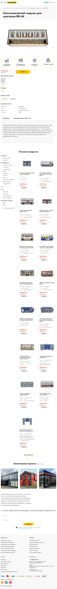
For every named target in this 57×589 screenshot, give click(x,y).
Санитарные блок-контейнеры (19, 8)
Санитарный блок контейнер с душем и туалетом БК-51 (25, 359)
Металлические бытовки (7, 548)
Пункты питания (33, 552)
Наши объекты (5, 565)
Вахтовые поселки (34, 542)
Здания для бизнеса (34, 550)
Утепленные (5, 174)
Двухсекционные (7, 182)
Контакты (32, 558)
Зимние (4, 172)
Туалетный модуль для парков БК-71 (46, 358)
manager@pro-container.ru (36, 572)
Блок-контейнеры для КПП (8, 554)
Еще (2, 187)
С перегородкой (6, 170)
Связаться (3, 569)
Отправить (28, 526)
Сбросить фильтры (9, 209)
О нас (3, 558)
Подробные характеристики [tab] (22, 119)
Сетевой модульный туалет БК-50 (45, 395)
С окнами (5, 176)
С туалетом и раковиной (8, 180)
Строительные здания (35, 554)
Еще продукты (28, 456)
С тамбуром (5, 168)
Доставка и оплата (6, 563)
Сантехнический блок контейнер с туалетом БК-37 (46, 175)
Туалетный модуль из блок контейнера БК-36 (27, 174)
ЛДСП (4, 204)
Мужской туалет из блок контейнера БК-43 (46, 212)
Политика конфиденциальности (9, 573)
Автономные (5, 195)
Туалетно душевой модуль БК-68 (47, 284)
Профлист (5, 161)
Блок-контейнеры (7, 8)
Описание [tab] (6, 119)
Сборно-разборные (7, 199)
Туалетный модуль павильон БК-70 (25, 395)
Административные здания (36, 544)
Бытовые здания (33, 546)
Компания (3, 561)
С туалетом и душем (7, 166)
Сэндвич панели (6, 159)
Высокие (5, 178)
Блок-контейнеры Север (7, 550)
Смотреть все (40, 465)
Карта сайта (4, 571)
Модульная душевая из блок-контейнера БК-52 (26, 320)
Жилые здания (33, 548)
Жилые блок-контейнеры (7, 544)
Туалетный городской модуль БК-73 (26, 212)
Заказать (23, 73)
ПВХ (4, 206)
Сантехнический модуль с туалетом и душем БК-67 (47, 248)
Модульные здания (6, 542)
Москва (53, 2)
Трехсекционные (7, 184)
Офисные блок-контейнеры (8, 546)
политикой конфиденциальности (25, 530)
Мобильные (5, 192)
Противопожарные (7, 197)
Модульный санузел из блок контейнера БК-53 (26, 284)
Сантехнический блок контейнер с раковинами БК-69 (46, 321)
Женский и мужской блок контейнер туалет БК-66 (26, 248)
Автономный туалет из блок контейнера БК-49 (26, 431)
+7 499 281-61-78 (34, 561)
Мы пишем (3, 567)
